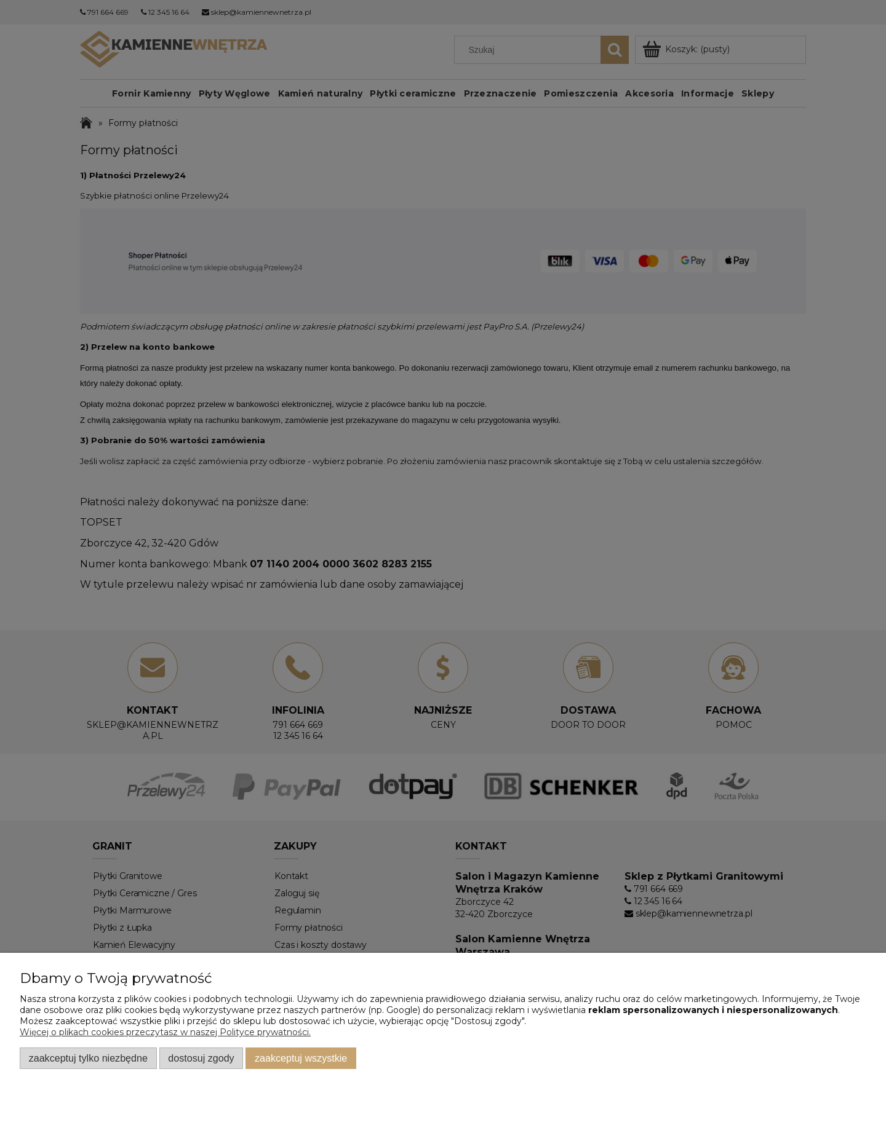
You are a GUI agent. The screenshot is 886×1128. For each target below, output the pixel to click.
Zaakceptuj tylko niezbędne (88, 1057)
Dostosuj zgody (201, 1057)
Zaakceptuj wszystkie (301, 1057)
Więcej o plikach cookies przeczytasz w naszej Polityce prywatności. (165, 1032)
